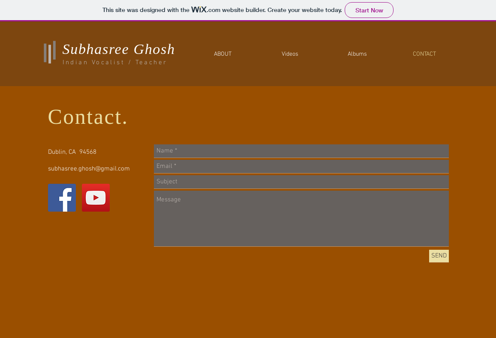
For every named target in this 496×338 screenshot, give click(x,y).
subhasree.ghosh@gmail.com (89, 169)
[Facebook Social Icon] (62, 198)
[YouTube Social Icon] (96, 198)
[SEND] (439, 256)
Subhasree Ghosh (119, 49)
